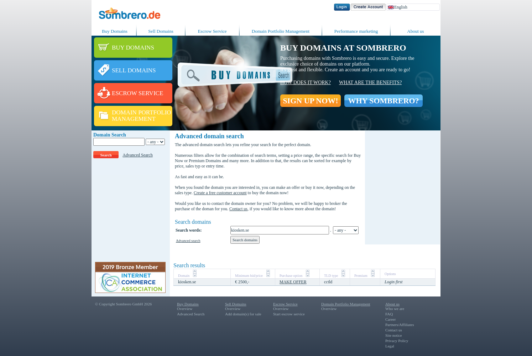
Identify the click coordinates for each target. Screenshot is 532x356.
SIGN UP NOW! (310, 100)
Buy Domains (114, 31)
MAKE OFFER (293, 281)
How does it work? (305, 82)
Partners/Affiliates (399, 325)
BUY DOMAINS (133, 47)
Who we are (394, 308)
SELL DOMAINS (134, 70)
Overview (184, 308)
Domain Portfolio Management (280, 31)
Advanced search (188, 241)
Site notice (393, 335)
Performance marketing (356, 31)
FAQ (389, 314)
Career (390, 319)
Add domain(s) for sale (243, 314)
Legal (389, 346)
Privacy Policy (396, 341)
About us (415, 31)
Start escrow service (289, 314)
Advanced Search (137, 155)
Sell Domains (160, 31)
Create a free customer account (220, 192)
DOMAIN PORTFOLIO (141, 112)
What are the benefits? (370, 82)
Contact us (238, 208)
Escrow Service (212, 31)
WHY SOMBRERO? (383, 100)
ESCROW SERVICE (137, 93)
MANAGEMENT (134, 118)
